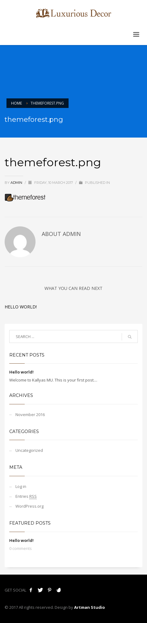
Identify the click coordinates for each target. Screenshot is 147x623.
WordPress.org (29, 506)
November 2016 (30, 414)
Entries (26, 496)
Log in (20, 486)
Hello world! (21, 307)
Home (16, 103)
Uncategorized (29, 450)
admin (16, 182)
